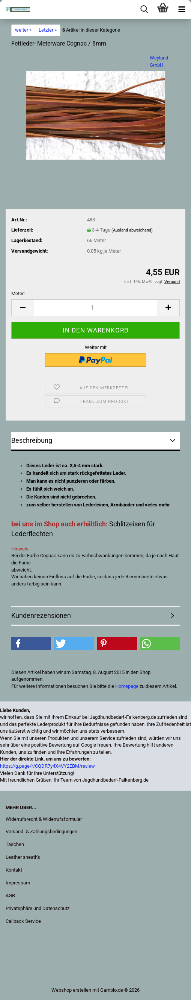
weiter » (23, 30)
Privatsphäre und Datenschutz (37, 908)
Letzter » (48, 30)
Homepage (126, 686)
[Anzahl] (95, 307)
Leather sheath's (23, 857)
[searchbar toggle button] (144, 9)
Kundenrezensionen (41, 615)
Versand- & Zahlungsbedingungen (41, 831)
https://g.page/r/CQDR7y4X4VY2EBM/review (47, 766)
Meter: (18, 293)
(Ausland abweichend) (132, 230)
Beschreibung (31, 440)
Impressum (18, 883)
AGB (10, 895)
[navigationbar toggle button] (181, 9)
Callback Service (23, 921)
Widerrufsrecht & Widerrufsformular (44, 819)
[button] (22, 307)
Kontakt (14, 870)
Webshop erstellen (71, 990)
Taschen (15, 844)
